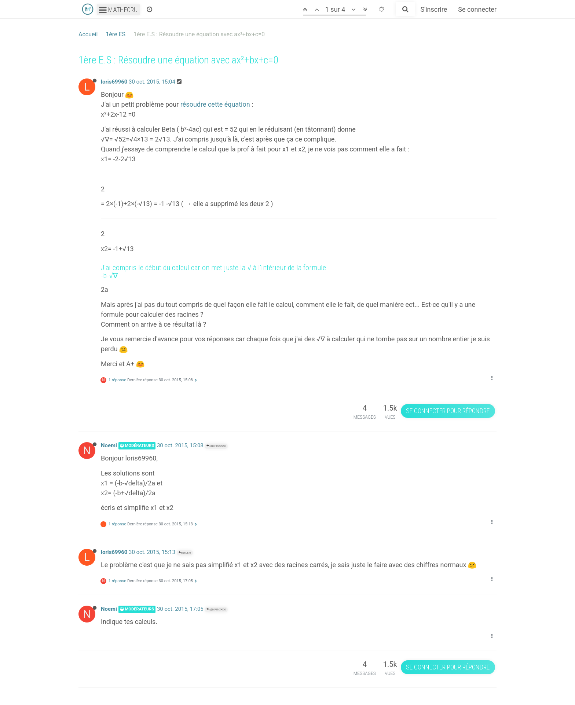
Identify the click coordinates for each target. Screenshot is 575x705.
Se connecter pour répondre (448, 411)
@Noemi (185, 552)
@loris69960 (216, 446)
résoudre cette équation (215, 104)
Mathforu (118, 10)
